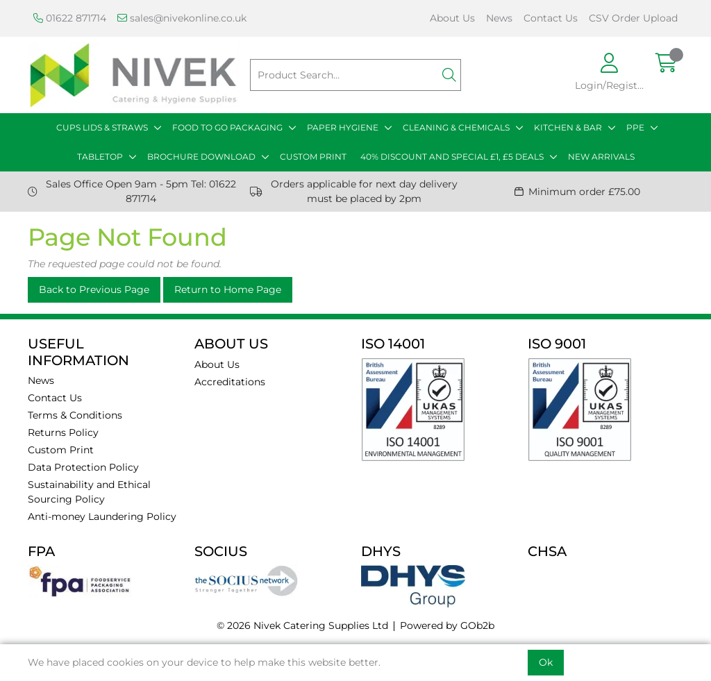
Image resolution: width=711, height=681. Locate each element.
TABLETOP (100, 156)
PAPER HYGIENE (342, 127)
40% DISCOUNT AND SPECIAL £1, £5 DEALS (452, 156)
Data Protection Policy (83, 467)
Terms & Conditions (75, 415)
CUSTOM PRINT (313, 156)
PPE (635, 127)
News (499, 18)
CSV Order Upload (633, 18)
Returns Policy (63, 432)
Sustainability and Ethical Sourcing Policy (89, 491)
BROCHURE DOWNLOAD (201, 156)
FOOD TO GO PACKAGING (227, 127)
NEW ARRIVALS (601, 156)
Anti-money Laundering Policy (102, 516)
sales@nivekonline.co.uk (181, 18)
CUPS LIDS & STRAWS (102, 127)
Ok (546, 662)
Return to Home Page (227, 289)
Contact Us (551, 18)
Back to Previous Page (94, 289)
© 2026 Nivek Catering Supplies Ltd (302, 625)
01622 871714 (69, 18)
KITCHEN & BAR (568, 127)
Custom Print (61, 450)
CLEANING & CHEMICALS (456, 127)
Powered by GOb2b (447, 625)
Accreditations (229, 382)
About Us (452, 18)
